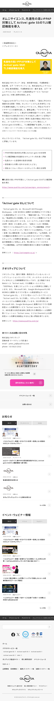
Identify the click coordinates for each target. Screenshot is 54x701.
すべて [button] (9, 423)
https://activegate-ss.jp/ (24, 252)
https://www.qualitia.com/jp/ (26, 321)
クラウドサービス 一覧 (10, 648)
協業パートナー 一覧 (43, 669)
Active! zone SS (9, 655)
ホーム (4, 10)
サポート (5, 664)
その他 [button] (40, 423)
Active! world (36, 651)
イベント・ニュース (14, 10)
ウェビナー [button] (40, 521)
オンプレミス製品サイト (10, 659)
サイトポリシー (43, 686)
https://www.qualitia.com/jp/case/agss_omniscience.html (27, 187)
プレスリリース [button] (24, 423)
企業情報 (6, 669)
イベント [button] (24, 521)
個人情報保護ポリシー (30, 686)
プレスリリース (26, 10)
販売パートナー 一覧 (27, 669)
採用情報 (14, 669)
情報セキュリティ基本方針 (14, 686)
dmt (18, 655)
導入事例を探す (27, 659)
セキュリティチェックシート (35, 689)
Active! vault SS (22, 651)
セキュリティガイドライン (19, 689)
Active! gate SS (9, 651)
